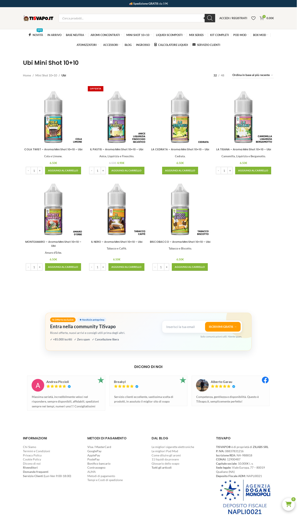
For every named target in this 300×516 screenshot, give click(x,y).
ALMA (91, 471)
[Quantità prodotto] (33, 173)
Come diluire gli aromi (166, 455)
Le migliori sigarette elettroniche (173, 447)
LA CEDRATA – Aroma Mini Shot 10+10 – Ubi (180, 150)
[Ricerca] (210, 18)
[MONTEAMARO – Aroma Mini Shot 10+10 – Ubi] (53, 211)
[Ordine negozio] (253, 75)
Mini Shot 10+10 (46, 75)
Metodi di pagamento (101, 476)
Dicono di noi (32, 463)
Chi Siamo (29, 447)
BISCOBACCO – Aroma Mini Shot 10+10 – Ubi (180, 247)
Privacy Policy (32, 455)
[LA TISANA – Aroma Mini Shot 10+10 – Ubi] (244, 114)
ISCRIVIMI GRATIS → (223, 326)
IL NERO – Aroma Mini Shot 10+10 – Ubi (116, 245)
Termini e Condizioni (36, 451)
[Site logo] (39, 18)
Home (27, 75)
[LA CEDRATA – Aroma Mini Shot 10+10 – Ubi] (180, 114)
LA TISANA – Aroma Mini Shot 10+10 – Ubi (244, 150)
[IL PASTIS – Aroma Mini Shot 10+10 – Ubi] (116, 114)
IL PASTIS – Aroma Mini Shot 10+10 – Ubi (116, 148)
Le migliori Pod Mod (165, 451)
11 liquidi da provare (165, 459)
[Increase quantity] (39, 173)
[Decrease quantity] (27, 173)
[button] (288, 504)
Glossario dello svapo (165, 463)
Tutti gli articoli (162, 467)
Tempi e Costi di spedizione (105, 480)
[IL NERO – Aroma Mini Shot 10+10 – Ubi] (116, 211)
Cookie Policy (32, 459)
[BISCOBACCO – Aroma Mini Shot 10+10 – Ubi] (180, 211)
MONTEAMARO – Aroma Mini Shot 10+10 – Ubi (52, 247)
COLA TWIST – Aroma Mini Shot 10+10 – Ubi (53, 150)
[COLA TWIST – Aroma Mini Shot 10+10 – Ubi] (53, 114)
